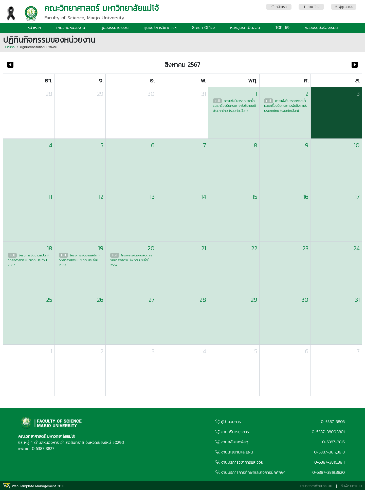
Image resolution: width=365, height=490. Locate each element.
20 (151, 248)
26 (100, 299)
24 (356, 248)
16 (305, 196)
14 (203, 196)
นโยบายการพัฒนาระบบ (315, 486)
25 (49, 299)
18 (49, 248)
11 (50, 196)
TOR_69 (282, 27)
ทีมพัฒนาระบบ (351, 486)
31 (203, 93)
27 (152, 299)
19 (100, 248)
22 (254, 248)
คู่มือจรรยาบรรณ (114, 27)
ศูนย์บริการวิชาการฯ (160, 27)
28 (49, 93)
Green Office (203, 27)
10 (357, 145)
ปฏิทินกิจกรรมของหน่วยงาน (38, 47)
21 (203, 248)
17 (357, 196)
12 (101, 196)
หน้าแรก (9, 47)
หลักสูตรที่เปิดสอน (245, 27)
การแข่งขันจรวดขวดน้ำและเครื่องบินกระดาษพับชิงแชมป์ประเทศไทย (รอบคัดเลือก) (234, 105)
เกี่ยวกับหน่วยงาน (70, 27)
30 (151, 93)
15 (254, 196)
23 (305, 248)
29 (100, 93)
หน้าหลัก (34, 27)
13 (152, 196)
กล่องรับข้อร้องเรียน (321, 27)
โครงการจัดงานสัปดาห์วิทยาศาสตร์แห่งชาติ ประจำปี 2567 (28, 260)
